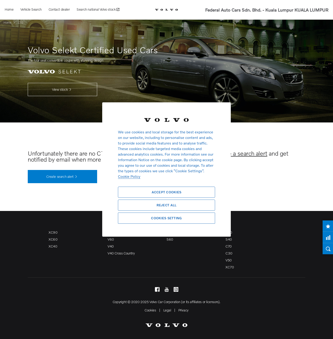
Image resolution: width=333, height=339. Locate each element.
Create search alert (62, 176)
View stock (62, 89)
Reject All (167, 205)
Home (9, 9)
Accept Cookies (167, 192)
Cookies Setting (166, 218)
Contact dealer (59, 9)
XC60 (53, 239)
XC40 (53, 246)
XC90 (53, 232)
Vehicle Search (30, 9)
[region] (166, 169)
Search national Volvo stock (98, 9)
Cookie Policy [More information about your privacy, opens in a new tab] (129, 176)
